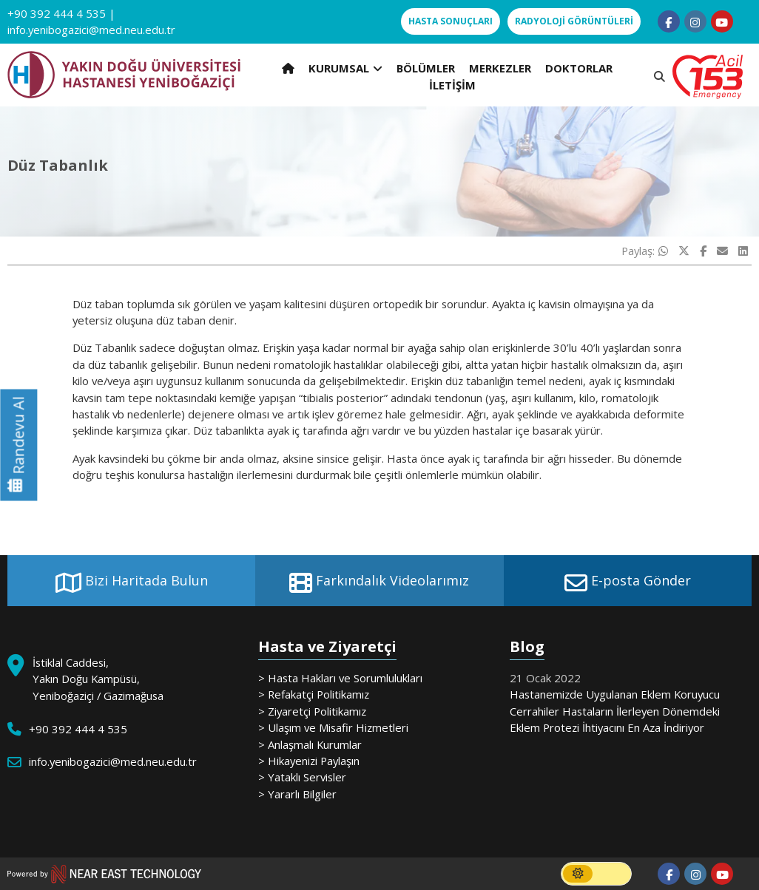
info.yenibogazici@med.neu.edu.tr (91, 29)
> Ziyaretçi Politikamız (312, 711)
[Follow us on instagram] (695, 21)
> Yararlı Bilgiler (297, 794)
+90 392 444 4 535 (56, 13)
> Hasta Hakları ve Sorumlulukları (340, 677)
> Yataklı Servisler (302, 777)
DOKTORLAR (579, 68)
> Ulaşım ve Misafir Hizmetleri (333, 727)
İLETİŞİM (452, 85)
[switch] (596, 874)
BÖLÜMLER (426, 68)
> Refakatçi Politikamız (313, 694)
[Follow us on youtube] (722, 21)
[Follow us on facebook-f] (669, 21)
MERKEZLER (500, 68)
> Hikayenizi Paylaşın (309, 760)
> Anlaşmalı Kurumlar (310, 744)
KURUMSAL (345, 68)
